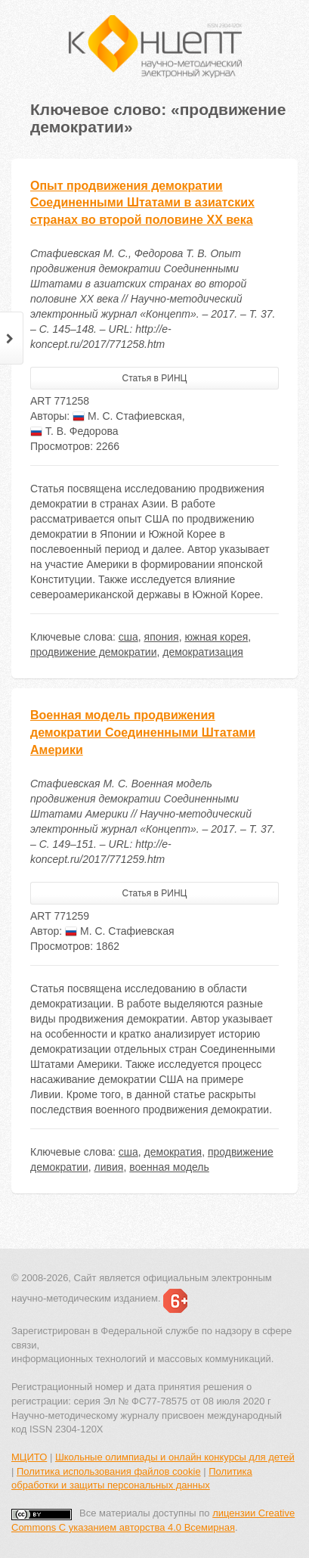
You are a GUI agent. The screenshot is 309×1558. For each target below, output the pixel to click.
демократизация (202, 652)
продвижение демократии (93, 652)
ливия (109, 1167)
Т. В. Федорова (74, 431)
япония (161, 637)
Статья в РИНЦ (154, 378)
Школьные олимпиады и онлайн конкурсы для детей (175, 1457)
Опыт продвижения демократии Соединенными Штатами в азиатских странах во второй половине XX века (142, 203)
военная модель (169, 1167)
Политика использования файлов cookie (109, 1471)
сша (128, 637)
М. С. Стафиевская (127, 416)
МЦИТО (29, 1457)
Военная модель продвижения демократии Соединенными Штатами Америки (142, 732)
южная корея (216, 637)
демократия (173, 1152)
